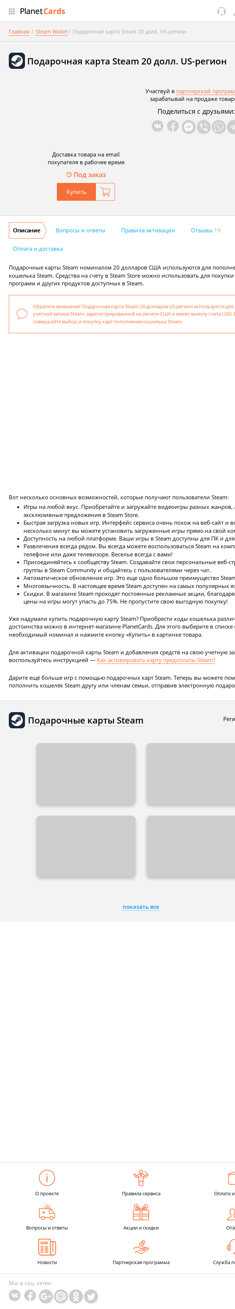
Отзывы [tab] (206, 230)
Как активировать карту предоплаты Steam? (156, 660)
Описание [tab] (26, 230)
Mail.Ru (61, 1296)
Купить (76, 192)
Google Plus (46, 1296)
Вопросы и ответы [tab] (80, 230)
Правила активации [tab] (148, 230)
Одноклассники (76, 1296)
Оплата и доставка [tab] (38, 248)
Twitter (91, 1296)
